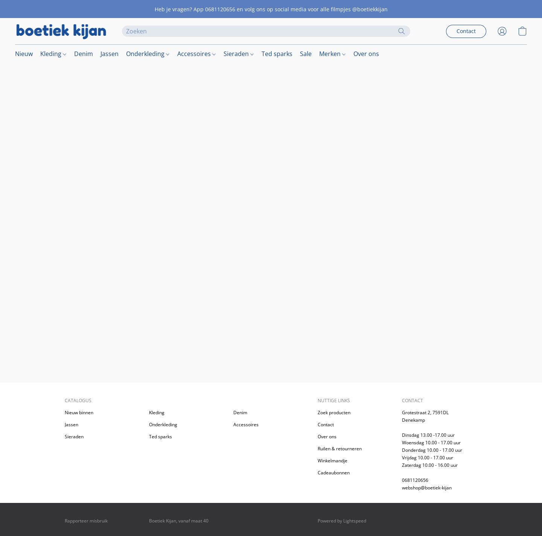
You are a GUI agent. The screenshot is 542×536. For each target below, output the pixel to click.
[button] (61, 31)
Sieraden (239, 54)
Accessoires (196, 54)
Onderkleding (147, 54)
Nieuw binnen (79, 412)
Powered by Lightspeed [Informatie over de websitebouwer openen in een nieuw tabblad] (342, 521)
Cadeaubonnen (334, 472)
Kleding (53, 54)
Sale (306, 54)
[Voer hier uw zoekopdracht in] (266, 31)
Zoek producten (334, 412)
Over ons (366, 54)
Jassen (109, 54)
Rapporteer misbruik (86, 521)
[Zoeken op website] (401, 31)
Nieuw (24, 54)
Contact (326, 424)
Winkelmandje (332, 460)
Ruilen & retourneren (340, 448)
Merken (332, 54)
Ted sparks (277, 54)
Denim (83, 54)
